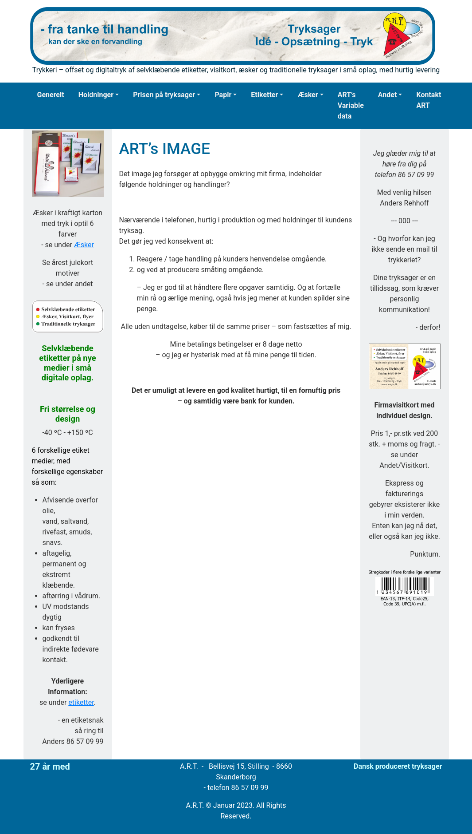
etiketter (81, 702)
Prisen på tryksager (164, 95)
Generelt (50, 95)
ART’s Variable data (351, 105)
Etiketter (264, 95)
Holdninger (95, 95)
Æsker (307, 95)
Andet (387, 95)
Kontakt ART (428, 100)
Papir (223, 95)
